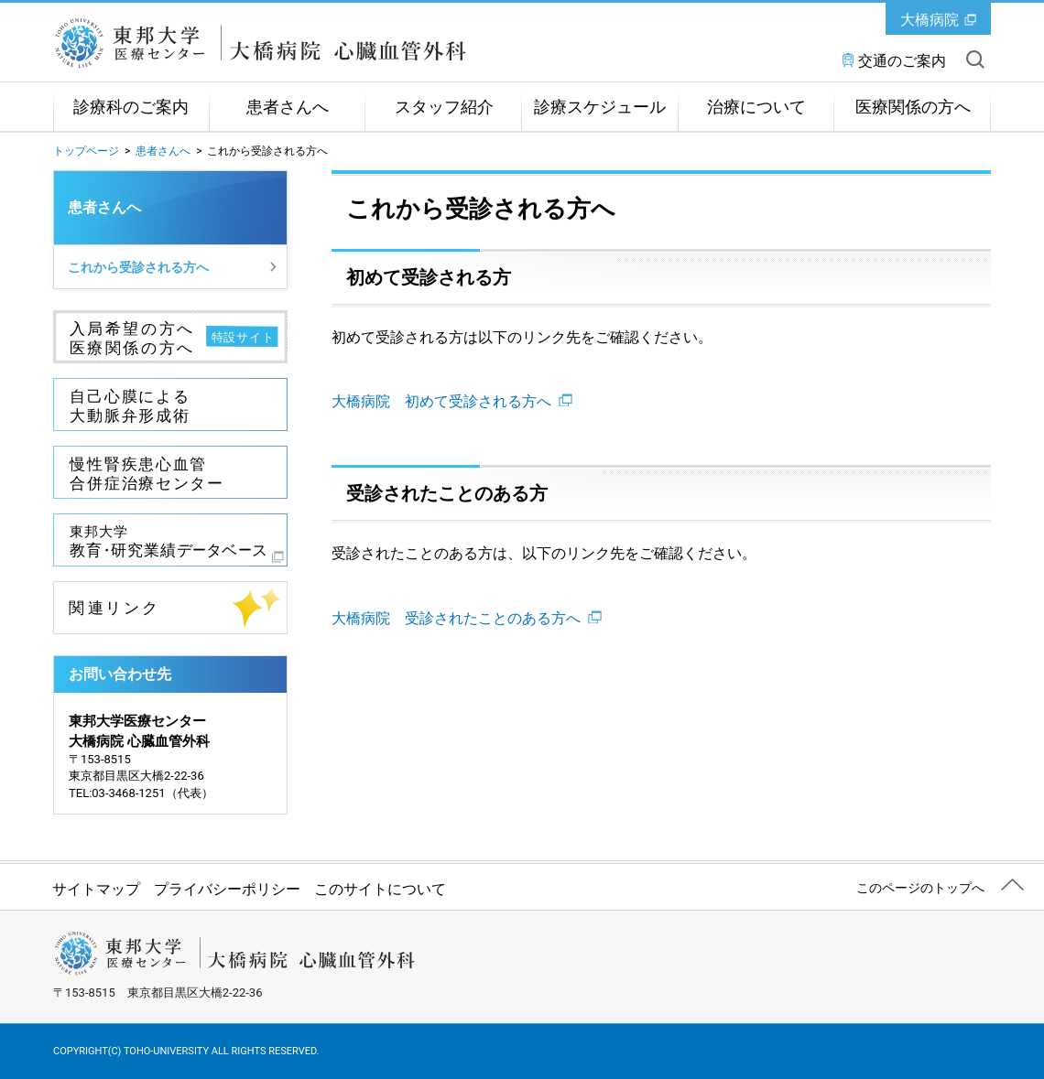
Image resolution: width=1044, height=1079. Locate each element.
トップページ (86, 151)
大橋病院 (929, 19)
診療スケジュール (600, 107)
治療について (756, 107)
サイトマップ (96, 889)
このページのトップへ (920, 887)
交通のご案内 (902, 61)
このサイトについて (380, 889)
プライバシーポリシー (227, 889)
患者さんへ (287, 107)
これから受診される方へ (138, 267)
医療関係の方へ (913, 107)
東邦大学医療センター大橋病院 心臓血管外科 (259, 43)
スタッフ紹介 (444, 107)
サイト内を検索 (975, 59)
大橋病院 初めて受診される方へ (452, 401)
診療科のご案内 (131, 107)
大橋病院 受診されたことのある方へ (467, 618)
